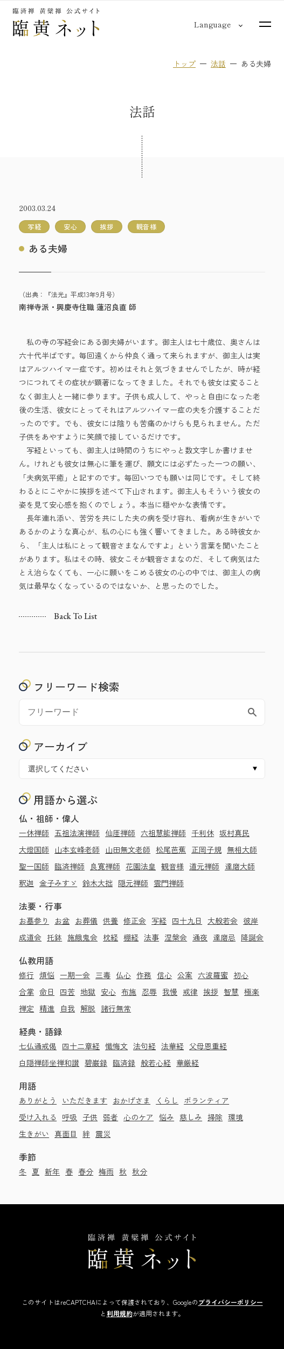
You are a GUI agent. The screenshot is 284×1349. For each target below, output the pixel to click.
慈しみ (190, 1117)
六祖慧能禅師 (163, 832)
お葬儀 (86, 920)
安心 (108, 991)
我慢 (169, 991)
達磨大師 (240, 866)
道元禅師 (204, 866)
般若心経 (156, 1062)
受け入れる (38, 1117)
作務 (143, 974)
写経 (159, 920)
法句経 (144, 1046)
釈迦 (26, 882)
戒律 (190, 991)
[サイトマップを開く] (265, 24)
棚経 (130, 937)
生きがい (34, 1133)
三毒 (102, 974)
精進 (46, 1008)
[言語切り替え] (212, 24)
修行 (26, 974)
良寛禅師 (105, 866)
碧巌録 (96, 1062)
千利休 (202, 832)
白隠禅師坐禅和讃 (49, 1062)
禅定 (26, 1008)
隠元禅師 (133, 882)
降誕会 (252, 937)
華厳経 (187, 1062)
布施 (128, 991)
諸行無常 (116, 1008)
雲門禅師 (169, 882)
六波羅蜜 (213, 974)
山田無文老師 (127, 849)
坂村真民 (234, 832)
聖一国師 (34, 866)
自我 (67, 1008)
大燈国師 (34, 849)
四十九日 (187, 920)
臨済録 (124, 1062)
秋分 (139, 1171)
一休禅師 (34, 832)
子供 (90, 1117)
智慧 (231, 991)
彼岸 (250, 920)
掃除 (215, 1117)
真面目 (65, 1133)
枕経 (110, 937)
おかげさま (131, 1100)
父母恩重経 (208, 1046)
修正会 (134, 920)
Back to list (75, 616)
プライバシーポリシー (230, 1301)
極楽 (251, 991)
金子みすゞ (58, 882)
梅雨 (106, 1171)
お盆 (62, 920)
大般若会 (222, 920)
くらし (167, 1100)
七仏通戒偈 (38, 1046)
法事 (151, 937)
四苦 (67, 991)
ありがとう (38, 1100)
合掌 (26, 991)
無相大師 (242, 849)
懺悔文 (116, 1046)
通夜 (199, 937)
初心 (240, 974)
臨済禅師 (69, 866)
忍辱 (149, 991)
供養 (110, 920)
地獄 (87, 991)
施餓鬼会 (82, 937)
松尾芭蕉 (171, 849)
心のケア (138, 1117)
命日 (46, 991)
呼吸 (69, 1117)
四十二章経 (81, 1046)
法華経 (172, 1046)
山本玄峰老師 (77, 849)
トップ (184, 63)
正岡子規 (206, 849)
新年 (52, 1171)
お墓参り (34, 920)
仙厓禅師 (120, 832)
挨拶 (210, 991)
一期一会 (75, 974)
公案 (184, 974)
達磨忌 (224, 937)
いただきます (84, 1100)
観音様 (172, 866)
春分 (85, 1171)
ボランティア (206, 1100)
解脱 (87, 1008)
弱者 (110, 1117)
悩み (166, 1117)
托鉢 (54, 937)
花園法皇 (141, 866)
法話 (218, 63)
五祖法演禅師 (77, 832)
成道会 (30, 937)
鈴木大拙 (97, 882)
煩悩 (46, 974)
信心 (164, 974)
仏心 (123, 974)
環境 (235, 1117)
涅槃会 (175, 937)
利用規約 (120, 1313)
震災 (102, 1133)
